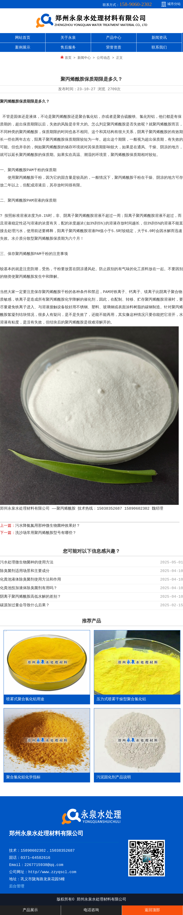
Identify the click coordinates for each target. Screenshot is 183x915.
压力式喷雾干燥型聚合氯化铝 (121, 699)
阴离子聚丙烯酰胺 (78, 216)
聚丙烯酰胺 (9, 101)
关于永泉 (68, 38)
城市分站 (174, 4)
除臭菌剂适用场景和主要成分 (25, 571)
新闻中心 (84, 58)
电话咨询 (91, 910)
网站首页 (22, 38)
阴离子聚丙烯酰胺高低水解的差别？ (30, 597)
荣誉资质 (113, 47)
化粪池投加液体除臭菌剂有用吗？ (28, 588)
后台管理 (16, 886)
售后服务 (68, 47)
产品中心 (113, 38)
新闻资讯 (159, 38)
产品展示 (30, 910)
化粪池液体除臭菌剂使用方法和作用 (30, 579)
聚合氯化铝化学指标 (23, 777)
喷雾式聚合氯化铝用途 (25, 699)
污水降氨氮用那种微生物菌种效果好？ (47, 526)
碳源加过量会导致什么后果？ (25, 605)
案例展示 (22, 47)
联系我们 (159, 47)
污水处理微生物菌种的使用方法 (26, 562)
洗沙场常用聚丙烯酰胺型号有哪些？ (45, 533)
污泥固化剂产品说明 (114, 777)
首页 (68, 58)
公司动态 (103, 58)
